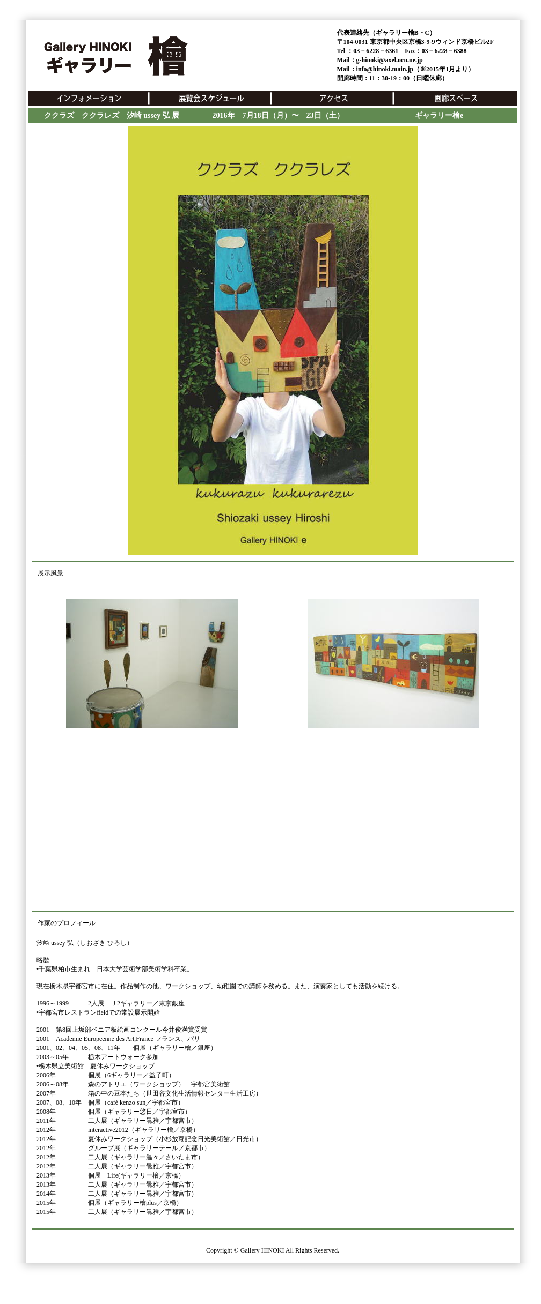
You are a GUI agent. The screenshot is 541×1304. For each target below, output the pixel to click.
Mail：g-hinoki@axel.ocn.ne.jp (380, 60)
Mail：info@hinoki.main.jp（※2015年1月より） (406, 69)
